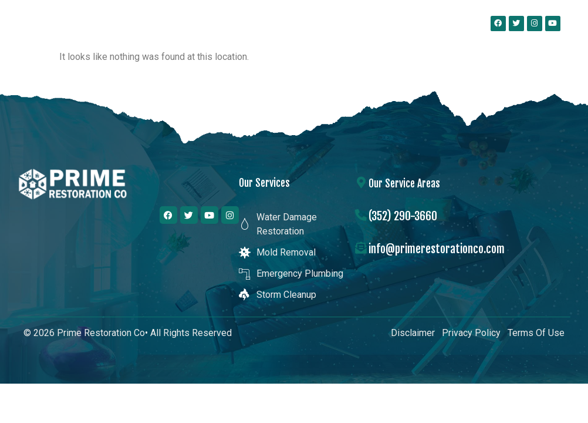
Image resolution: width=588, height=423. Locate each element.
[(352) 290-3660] (361, 215)
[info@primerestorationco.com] (361, 248)
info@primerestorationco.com (437, 249)
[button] (440, 23)
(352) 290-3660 (403, 216)
